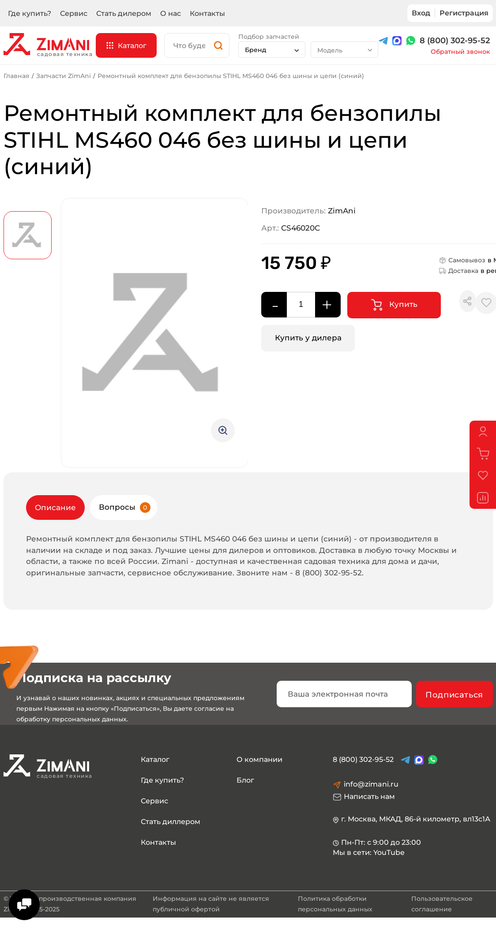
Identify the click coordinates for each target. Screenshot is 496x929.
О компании (259, 759)
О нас (170, 13)
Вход (421, 13)
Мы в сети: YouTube (369, 852)
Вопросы (124, 507)
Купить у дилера (308, 337)
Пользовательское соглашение (442, 904)
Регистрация (464, 13)
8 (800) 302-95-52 (455, 40)
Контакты (207, 13)
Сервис (73, 13)
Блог (245, 780)
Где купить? (29, 13)
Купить (394, 305)
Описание (55, 507)
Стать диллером (170, 821)
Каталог (155, 759)
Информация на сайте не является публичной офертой (211, 904)
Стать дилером (123, 13)
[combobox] (271, 49)
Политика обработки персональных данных (335, 904)
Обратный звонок (460, 52)
